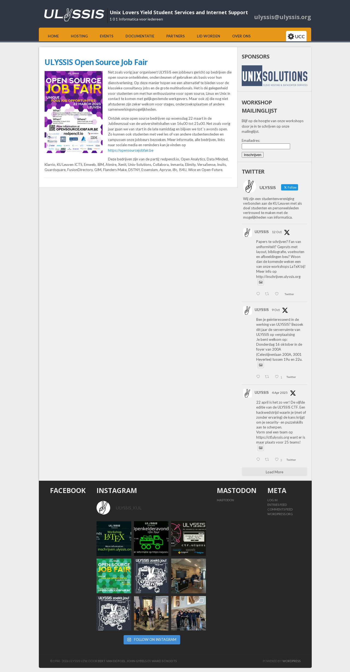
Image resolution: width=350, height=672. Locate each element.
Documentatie (140, 36)
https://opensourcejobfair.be (130, 150)
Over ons (241, 36)
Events (106, 36)
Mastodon (225, 500)
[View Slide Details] (274, 75)
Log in (272, 500)
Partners (175, 36)
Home (53, 36)
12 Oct (277, 232)
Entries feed (277, 504)
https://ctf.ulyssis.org (272, 437)
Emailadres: (251, 140)
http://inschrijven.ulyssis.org (278, 276)
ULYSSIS (262, 232)
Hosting (79, 36)
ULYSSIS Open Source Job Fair (96, 62)
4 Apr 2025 (280, 393)
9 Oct (276, 310)
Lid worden (208, 36)
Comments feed (280, 509)
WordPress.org (280, 514)
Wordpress (291, 661)
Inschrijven (252, 155)
